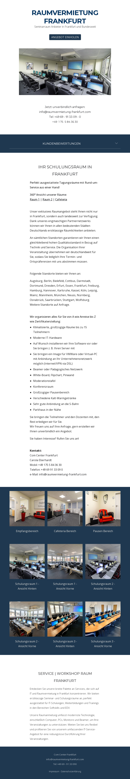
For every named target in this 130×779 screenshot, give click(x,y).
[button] (116, 144)
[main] (64, 19)
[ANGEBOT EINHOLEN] (65, 37)
